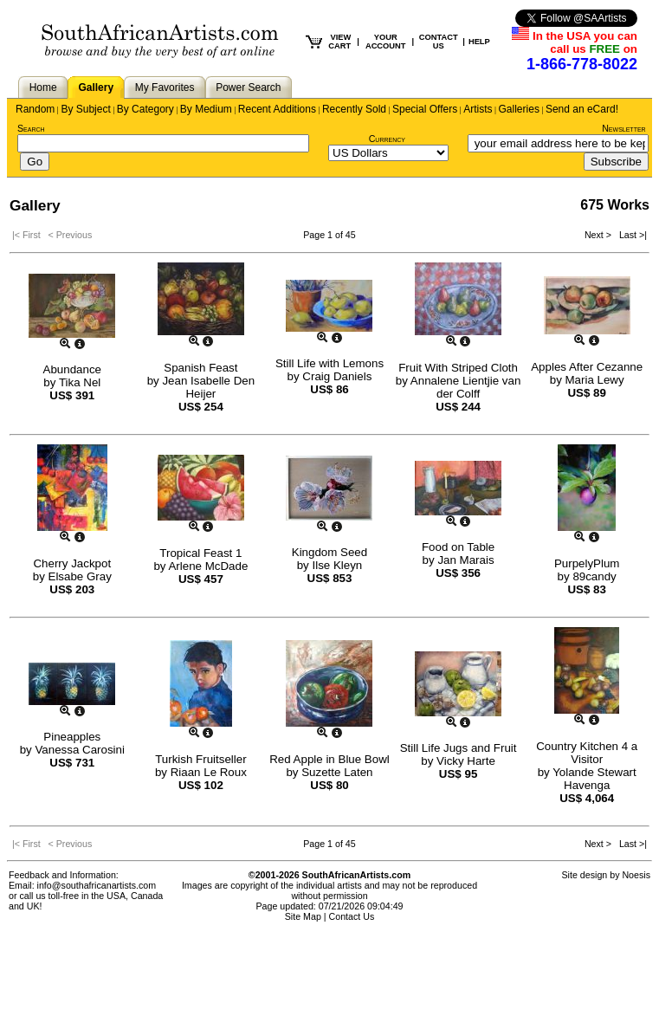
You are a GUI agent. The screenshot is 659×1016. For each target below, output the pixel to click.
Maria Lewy (594, 379)
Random (35, 109)
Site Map (303, 916)
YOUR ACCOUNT (385, 41)
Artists (477, 109)
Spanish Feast (200, 367)
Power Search (248, 87)
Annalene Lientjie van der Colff (465, 387)
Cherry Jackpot (72, 563)
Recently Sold (354, 109)
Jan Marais (465, 559)
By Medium (206, 109)
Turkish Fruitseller (200, 759)
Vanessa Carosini (79, 749)
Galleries (519, 109)
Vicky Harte (465, 760)
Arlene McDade (208, 566)
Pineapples (71, 736)
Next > (599, 235)
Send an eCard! (582, 109)
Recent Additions (277, 109)
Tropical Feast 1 (200, 553)
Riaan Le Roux (209, 772)
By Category (145, 109)
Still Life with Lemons (329, 363)
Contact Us (352, 916)
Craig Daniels (336, 376)
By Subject (85, 109)
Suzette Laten (336, 772)
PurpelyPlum (587, 563)
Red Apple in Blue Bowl (329, 759)
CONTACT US (438, 41)
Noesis (636, 875)
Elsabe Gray (80, 576)
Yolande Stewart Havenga (594, 779)
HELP (479, 41)
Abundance (72, 369)
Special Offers (424, 109)
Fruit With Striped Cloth (458, 367)
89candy (594, 576)
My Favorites (165, 87)
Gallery (95, 87)
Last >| (630, 235)
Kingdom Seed (329, 552)
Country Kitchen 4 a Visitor (586, 753)
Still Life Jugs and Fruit (458, 747)
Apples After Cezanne (587, 366)
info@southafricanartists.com (97, 885)
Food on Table (458, 546)
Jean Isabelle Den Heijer (208, 387)
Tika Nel (79, 382)
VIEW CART (339, 41)
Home (43, 87)
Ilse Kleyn (337, 565)
